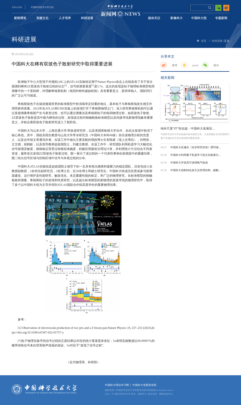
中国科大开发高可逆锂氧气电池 (189, 162)
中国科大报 (198, 18)
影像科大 (176, 18)
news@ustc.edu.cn (165, 390)
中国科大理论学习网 (117, 385)
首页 (203, 40)
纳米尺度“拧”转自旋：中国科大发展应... (187, 128)
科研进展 (87, 18)
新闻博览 (20, 18)
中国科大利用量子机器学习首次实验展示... (195, 155)
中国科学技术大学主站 (42, 7)
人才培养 (65, 18)
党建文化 (42, 18)
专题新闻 (221, 18)
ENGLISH (17, 7)
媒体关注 (154, 18)
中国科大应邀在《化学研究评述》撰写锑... (195, 147)
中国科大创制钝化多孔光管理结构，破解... (195, 170)
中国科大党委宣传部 (144, 385)
